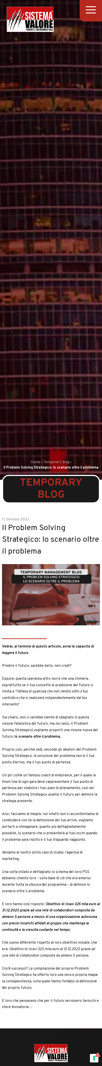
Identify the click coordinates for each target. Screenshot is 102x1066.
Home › (36, 462)
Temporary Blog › (57, 462)
